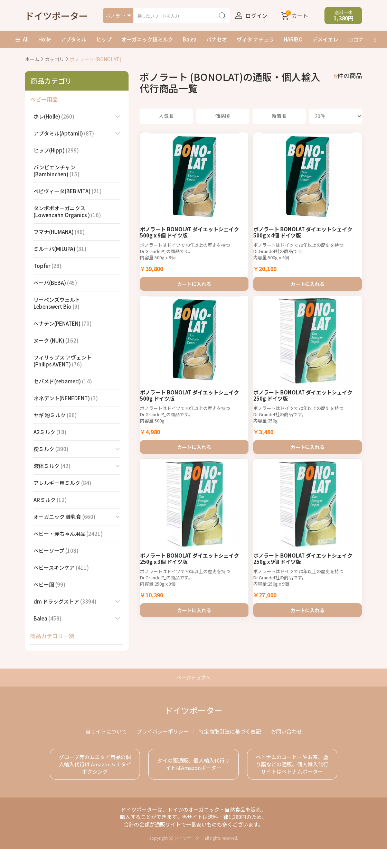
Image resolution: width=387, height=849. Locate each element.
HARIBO (293, 39)
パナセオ (216, 39)
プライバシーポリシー (163, 731)
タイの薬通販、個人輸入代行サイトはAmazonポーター (193, 764)
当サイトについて (106, 731)
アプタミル (73, 39)
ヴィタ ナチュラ (255, 39)
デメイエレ (325, 39)
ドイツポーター (56, 15)
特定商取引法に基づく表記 (230, 731)
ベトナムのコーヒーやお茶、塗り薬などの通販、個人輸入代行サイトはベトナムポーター (292, 764)
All (22, 39)
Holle (44, 39)
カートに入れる (194, 281)
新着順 (279, 115)
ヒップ (104, 39)
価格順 (222, 115)
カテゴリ (54, 59)
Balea (190, 39)
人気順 (166, 115)
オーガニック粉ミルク (147, 39)
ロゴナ (356, 39)
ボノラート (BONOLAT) (95, 59)
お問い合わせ (286, 731)
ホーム (32, 59)
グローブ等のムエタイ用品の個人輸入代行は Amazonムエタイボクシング (95, 764)
